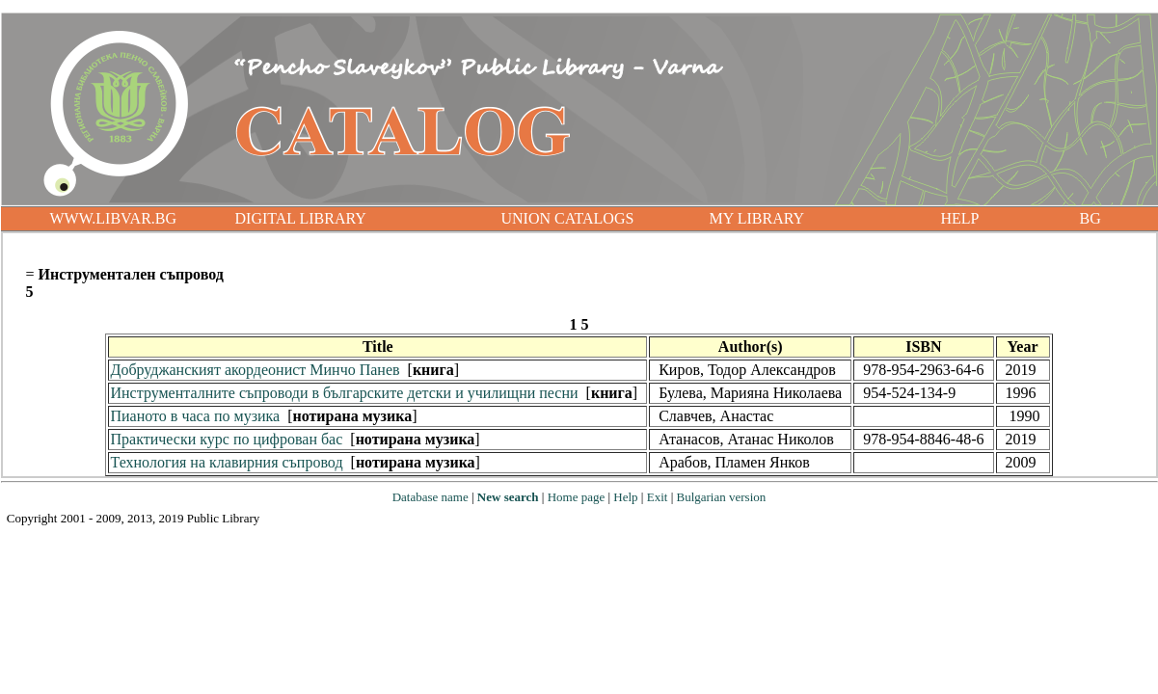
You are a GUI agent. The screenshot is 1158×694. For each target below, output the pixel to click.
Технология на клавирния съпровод (226, 462)
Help (625, 497)
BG (1090, 218)
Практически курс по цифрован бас (226, 439)
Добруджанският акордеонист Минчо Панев (254, 369)
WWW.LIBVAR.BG (113, 218)
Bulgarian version (721, 497)
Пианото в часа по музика (195, 416)
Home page (577, 497)
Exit (657, 497)
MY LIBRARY (757, 218)
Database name (430, 497)
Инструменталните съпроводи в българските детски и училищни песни (344, 393)
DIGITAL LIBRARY (300, 218)
